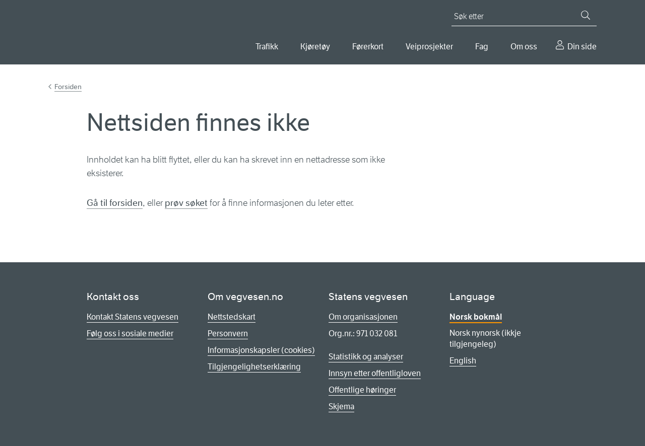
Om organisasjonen (363, 317)
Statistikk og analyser (366, 356)
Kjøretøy (315, 46)
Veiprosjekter (429, 46)
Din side (582, 46)
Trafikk (266, 46)
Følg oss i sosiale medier (130, 333)
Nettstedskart (231, 317)
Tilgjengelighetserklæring (254, 366)
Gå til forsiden (115, 202)
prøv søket (186, 202)
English (462, 360)
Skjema (341, 406)
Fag (481, 46)
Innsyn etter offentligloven (375, 373)
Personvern (228, 333)
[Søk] (585, 15)
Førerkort (367, 46)
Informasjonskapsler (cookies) (261, 350)
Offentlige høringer (362, 390)
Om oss (523, 46)
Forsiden (68, 86)
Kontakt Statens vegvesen (132, 317)
